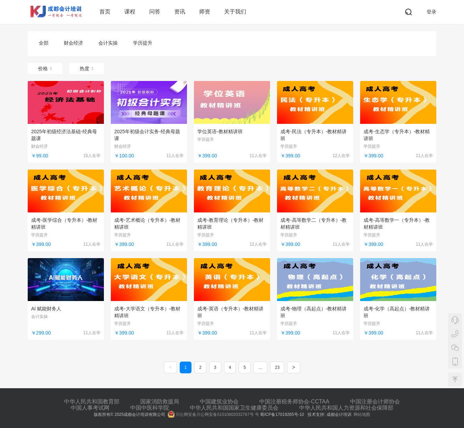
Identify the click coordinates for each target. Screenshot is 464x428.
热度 (86, 68)
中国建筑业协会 (219, 401)
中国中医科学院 (149, 408)
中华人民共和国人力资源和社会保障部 (346, 408)
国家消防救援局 (159, 401)
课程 (129, 12)
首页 (104, 12)
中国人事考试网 (90, 408)
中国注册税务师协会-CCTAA (294, 401)
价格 (45, 68)
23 (277, 367)
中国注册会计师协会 (375, 401)
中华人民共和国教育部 (91, 401)
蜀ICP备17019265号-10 (282, 414)
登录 (431, 12)
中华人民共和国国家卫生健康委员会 (234, 408)
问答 (154, 12)
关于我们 (235, 12)
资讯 (179, 12)
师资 (204, 12)
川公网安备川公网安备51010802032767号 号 (213, 414)
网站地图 (362, 414)
